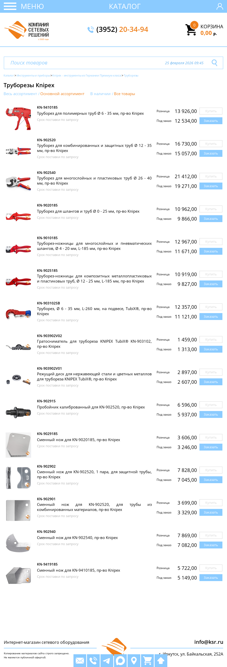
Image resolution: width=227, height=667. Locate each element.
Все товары (124, 93)
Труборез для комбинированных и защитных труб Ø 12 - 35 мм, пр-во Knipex (94, 148)
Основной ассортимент (62, 93)
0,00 (208, 32)
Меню (32, 6)
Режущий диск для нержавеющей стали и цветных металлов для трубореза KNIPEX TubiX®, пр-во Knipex (94, 376)
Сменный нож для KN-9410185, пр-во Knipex (78, 570)
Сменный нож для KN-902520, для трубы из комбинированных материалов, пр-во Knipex (94, 507)
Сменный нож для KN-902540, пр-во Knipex (77, 537)
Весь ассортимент (20, 93)
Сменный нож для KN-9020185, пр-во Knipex (78, 439)
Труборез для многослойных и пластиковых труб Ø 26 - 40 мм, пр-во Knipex (94, 180)
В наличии (100, 93)
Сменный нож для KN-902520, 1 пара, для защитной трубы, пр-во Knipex (94, 474)
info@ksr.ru (208, 641)
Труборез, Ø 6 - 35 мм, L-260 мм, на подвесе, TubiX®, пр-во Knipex (94, 311)
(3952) (122, 29)
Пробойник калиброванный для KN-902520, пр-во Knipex (91, 406)
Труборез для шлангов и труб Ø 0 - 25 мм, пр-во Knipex (88, 211)
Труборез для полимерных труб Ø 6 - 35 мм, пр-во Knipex (90, 113)
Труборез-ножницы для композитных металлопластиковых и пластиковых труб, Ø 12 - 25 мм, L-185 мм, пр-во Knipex (94, 278)
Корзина (211, 26)
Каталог (125, 6)
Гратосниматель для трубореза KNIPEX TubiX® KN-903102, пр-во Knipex (94, 344)
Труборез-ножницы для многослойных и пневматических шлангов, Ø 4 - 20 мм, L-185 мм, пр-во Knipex (94, 246)
